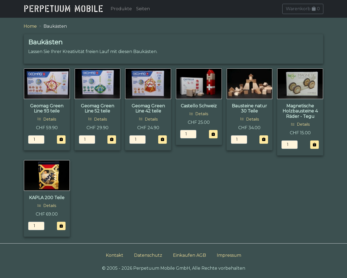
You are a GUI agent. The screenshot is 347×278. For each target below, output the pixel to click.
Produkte (121, 8)
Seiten (143, 8)
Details (46, 119)
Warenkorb (303, 8)
